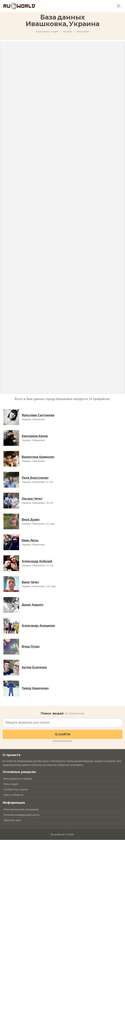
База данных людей (47, 31)
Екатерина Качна (35, 436)
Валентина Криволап (38, 457)
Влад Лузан (31, 646)
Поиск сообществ (13, 794)
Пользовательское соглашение (21, 809)
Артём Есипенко (34, 667)
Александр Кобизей (37, 561)
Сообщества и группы (15, 789)
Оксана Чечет (32, 498)
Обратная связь (12, 820)
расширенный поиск (62, 741)
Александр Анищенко (38, 625)
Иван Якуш (30, 540)
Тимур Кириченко (35, 688)
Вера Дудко (31, 519)
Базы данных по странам (17, 778)
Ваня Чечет (30, 582)
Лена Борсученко (35, 478)
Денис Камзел (32, 604)
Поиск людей (10, 784)
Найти (62, 734)
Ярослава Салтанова (38, 415)
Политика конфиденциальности (21, 814)
